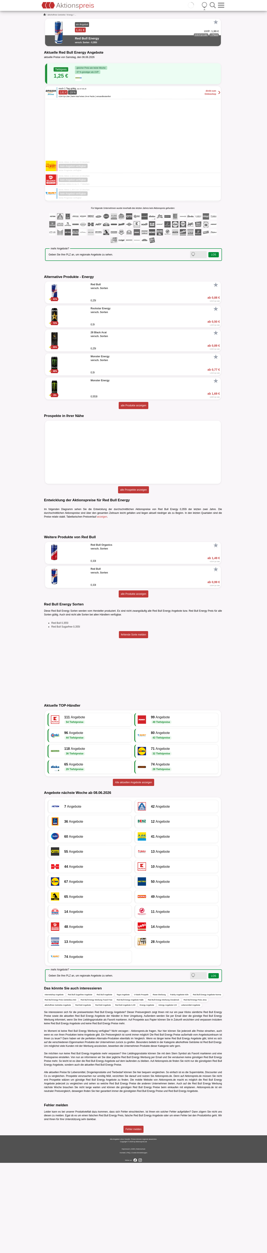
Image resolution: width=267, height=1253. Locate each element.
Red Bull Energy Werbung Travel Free (96, 1090)
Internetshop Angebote (54, 1085)
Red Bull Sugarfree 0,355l (65, 716)
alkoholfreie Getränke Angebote (58, 1095)
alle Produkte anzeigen (133, 405)
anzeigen (102, 516)
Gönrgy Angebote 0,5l (168, 1095)
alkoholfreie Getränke (56, 15)
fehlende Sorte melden (133, 724)
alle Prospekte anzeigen (133, 489)
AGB (133, 1239)
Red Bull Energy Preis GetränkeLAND (60, 1090)
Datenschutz (140, 1239)
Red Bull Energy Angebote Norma (207, 1085)
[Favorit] (216, 22)
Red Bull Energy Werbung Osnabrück (163, 1090)
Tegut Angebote (123, 1085)
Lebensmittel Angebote (190, 1095)
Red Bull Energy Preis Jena (195, 1090)
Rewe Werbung (159, 1085)
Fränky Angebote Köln (179, 1085)
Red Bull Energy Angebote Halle (130, 1090)
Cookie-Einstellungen (139, 1243)
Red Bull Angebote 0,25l (125, 1095)
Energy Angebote (147, 1095)
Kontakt (122, 1243)
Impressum (126, 1239)
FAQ (128, 1243)
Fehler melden (134, 1219)
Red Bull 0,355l (59, 713)
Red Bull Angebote (104, 1085)
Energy (70, 15)
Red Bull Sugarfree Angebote (80, 1085)
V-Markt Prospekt (141, 1085)
